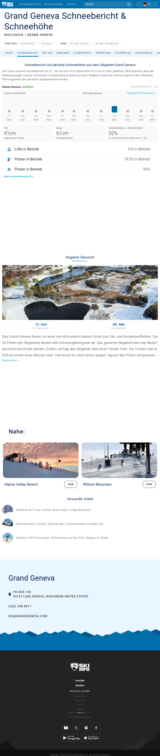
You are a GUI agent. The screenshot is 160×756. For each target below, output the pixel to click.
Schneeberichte (30, 4)
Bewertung (103, 53)
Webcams (63, 53)
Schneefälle (144, 53)
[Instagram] (86, 728)
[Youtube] (66, 728)
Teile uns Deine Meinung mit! (18, 176)
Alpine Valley (79, 43)
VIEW (71, 484)
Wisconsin (27, 43)
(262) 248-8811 (19, 606)
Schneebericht (27, 53)
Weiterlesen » (10, 360)
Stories (71, 4)
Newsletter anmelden (80, 691)
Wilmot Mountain (106, 43)
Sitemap (79, 709)
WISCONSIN (13, 35)
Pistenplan (123, 53)
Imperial (88, 713)
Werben (80, 685)
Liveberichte (82, 53)
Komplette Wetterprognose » (141, 93)
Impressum (80, 696)
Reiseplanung (53, 4)
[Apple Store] (91, 737)
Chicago (46, 43)
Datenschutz (80, 700)
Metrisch (81, 713)
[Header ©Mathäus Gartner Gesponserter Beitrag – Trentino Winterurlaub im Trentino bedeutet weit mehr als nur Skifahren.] (60, 524)
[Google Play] (71, 737)
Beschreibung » (80, 261)
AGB (80, 705)
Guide (9, 53)
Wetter (47, 53)
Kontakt (80, 680)
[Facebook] (96, 728)
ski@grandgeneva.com (27, 616)
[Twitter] (76, 728)
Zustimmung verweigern (79, 717)
